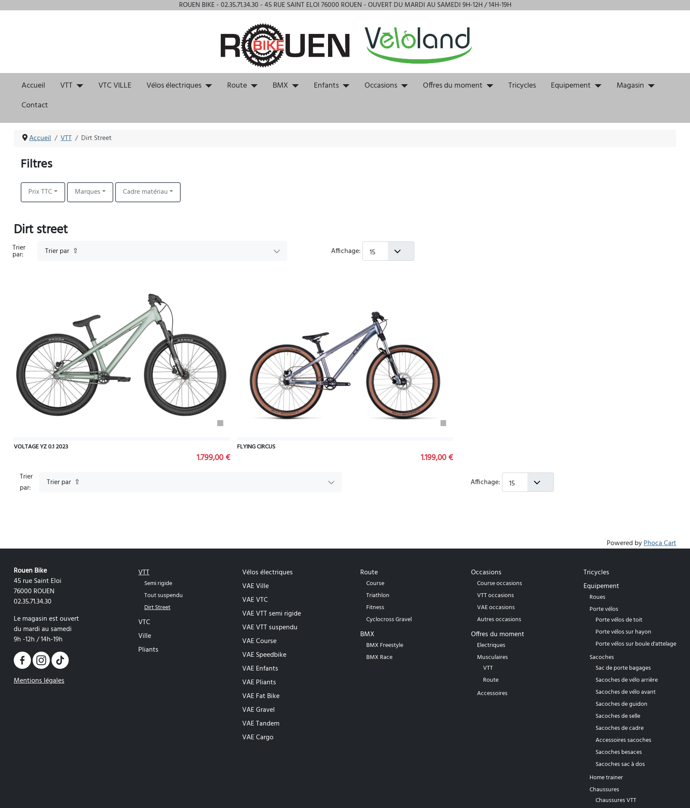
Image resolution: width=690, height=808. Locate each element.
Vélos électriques (173, 85)
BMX (280, 85)
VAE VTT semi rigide (271, 613)
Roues (597, 597)
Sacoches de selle (618, 716)
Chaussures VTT (616, 800)
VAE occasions (496, 608)
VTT (66, 85)
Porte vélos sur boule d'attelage (636, 644)
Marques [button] (87, 192)
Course (375, 583)
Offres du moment (453, 85)
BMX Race (379, 657)
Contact (34, 105)
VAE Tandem (261, 723)
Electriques (491, 645)
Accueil (33, 85)
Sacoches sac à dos (620, 764)
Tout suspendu (163, 596)
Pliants (148, 650)
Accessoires (492, 693)
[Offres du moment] (488, 85)
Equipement (571, 85)
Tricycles (522, 85)
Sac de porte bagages (623, 668)
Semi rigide (158, 583)
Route (237, 85)
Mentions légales (39, 680)
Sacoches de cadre (620, 728)
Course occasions (499, 583)
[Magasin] (649, 85)
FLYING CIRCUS (256, 446)
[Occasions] (402, 85)
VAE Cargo (258, 737)
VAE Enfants (260, 668)
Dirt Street (157, 608)
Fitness (375, 608)
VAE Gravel (258, 710)
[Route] (252, 85)
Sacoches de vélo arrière (627, 680)
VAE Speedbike (264, 655)
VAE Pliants (259, 682)
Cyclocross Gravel (389, 620)
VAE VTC (255, 600)
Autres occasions (499, 620)
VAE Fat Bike (261, 696)
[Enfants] (344, 85)
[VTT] (78, 85)
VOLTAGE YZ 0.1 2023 (41, 446)
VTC (144, 622)
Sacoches (602, 657)
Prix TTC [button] (40, 192)
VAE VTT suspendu (270, 627)
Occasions (381, 85)
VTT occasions (495, 596)
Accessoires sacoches (623, 740)
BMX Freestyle (384, 645)
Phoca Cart (660, 543)
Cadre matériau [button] (145, 192)
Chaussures (604, 790)
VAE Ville (255, 586)
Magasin (630, 85)
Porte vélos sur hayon (623, 632)
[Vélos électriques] (206, 85)
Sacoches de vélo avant (626, 692)
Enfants (326, 85)
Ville (144, 636)
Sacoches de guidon (621, 704)
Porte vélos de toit (619, 620)
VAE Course (259, 641)
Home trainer (606, 778)
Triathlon (377, 596)
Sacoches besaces (619, 752)
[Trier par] (162, 251)
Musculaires (492, 657)
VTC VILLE (114, 85)
